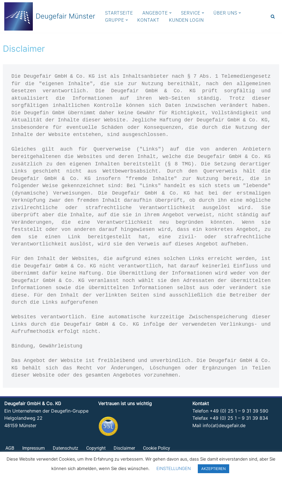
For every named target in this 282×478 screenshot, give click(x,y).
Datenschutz (65, 449)
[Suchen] (273, 16)
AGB (9, 449)
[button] (170, 13)
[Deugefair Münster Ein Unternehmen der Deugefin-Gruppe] (49, 16)
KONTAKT (148, 20)
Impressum (33, 449)
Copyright (96, 449)
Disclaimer (124, 449)
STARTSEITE (119, 13)
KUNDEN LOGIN (186, 20)
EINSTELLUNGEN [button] (173, 468)
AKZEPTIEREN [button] (213, 468)
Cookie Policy (156, 449)
